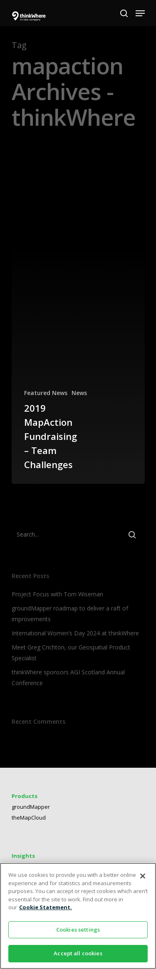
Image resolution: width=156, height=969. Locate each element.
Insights (23, 855)
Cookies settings (78, 929)
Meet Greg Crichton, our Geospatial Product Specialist (71, 652)
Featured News (45, 393)
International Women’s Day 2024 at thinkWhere (75, 633)
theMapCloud (29, 817)
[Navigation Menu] (140, 13)
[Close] (143, 876)
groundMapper (31, 806)
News (79, 393)
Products (24, 796)
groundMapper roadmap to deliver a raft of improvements (70, 613)
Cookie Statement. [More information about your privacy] (45, 907)
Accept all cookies (78, 953)
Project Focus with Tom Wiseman (57, 594)
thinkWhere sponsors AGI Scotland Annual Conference (68, 677)
